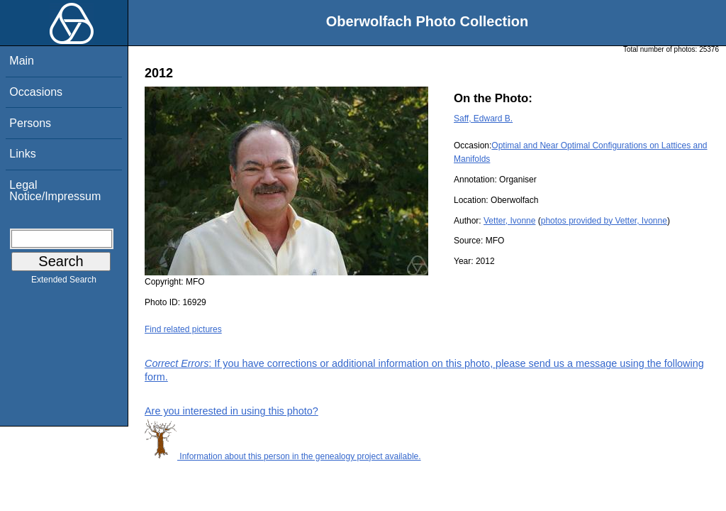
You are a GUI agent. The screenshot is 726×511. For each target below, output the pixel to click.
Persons (30, 123)
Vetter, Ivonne (509, 221)
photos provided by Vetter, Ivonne (604, 221)
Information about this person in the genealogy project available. (283, 456)
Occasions (35, 92)
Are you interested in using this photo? (231, 411)
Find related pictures (183, 329)
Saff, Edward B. (483, 118)
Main (21, 61)
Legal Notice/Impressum (55, 190)
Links (22, 154)
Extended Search (63, 282)
